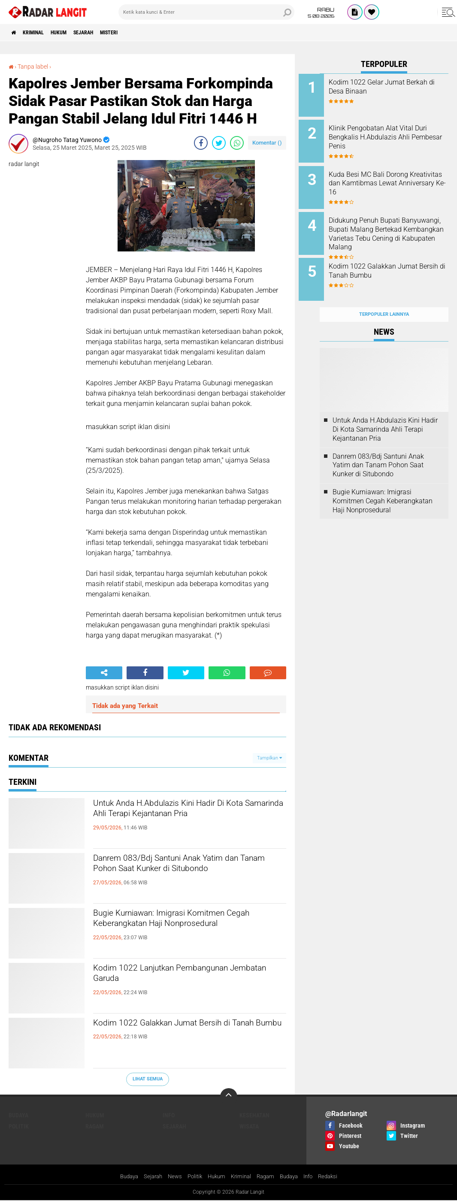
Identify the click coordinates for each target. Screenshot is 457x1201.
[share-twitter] (219, 143)
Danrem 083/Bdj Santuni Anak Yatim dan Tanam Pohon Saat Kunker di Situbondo (181, 874)
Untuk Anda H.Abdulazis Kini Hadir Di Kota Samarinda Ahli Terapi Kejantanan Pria (187, 819)
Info (169, 1115)
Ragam (94, 1126)
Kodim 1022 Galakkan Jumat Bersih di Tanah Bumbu (185, 1031)
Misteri (136, 32)
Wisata (249, 1126)
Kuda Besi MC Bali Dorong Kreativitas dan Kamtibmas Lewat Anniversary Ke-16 (391, 178)
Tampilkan (269, 757)
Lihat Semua (148, 1079)
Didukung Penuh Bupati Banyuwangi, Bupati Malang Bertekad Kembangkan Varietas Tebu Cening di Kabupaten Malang (392, 230)
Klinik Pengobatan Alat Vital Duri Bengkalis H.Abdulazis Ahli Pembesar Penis (392, 134)
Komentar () (267, 142)
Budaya (18, 1115)
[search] (206, 12)
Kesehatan (254, 1115)
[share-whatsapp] (237, 143)
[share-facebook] (201, 143)
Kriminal (41, 32)
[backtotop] (228, 1096)
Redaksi (335, 1176)
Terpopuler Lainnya (384, 297)
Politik (19, 1126)
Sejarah (104, 32)
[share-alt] (104, 672)
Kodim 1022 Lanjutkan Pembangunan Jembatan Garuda (184, 976)
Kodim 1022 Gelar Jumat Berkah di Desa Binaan (388, 86)
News (170, 1176)
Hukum (73, 32)
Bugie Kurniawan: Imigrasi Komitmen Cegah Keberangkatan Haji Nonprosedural (182, 929)
